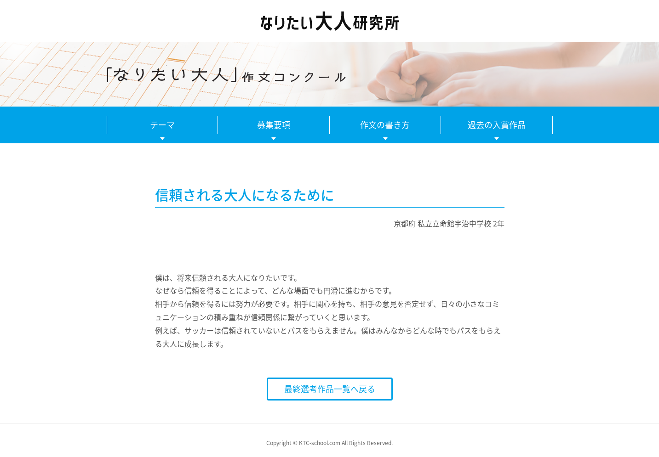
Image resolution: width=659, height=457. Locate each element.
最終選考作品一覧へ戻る (329, 389)
